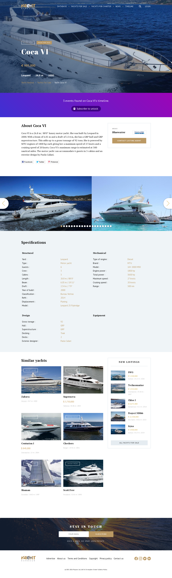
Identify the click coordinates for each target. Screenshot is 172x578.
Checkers (68, 443)
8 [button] (79, 226)
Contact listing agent (129, 141)
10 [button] (85, 226)
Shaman (25, 490)
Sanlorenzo (132, 407)
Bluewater (118, 132)
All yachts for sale (129, 443)
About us (61, 558)
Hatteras (66, 406)
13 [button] (92, 226)
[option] (46, 203)
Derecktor (24, 495)
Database (62, 6)
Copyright (93, 558)
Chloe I (132, 400)
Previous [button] (4, 203)
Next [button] (167, 203)
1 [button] (61, 226)
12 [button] (90, 226)
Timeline (129, 6)
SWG (130, 372)
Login (148, 6)
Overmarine (25, 453)
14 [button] (95, 226)
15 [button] (98, 226)
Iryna (131, 426)
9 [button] (82, 226)
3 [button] (67, 226)
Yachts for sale (79, 6)
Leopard (26, 75)
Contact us (118, 558)
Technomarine (136, 385)
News (118, 6)
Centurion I (27, 443)
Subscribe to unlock (87, 108)
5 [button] (72, 226)
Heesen (24, 401)
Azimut (130, 379)
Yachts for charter (101, 6)
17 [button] (103, 226)
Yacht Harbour (28, 7)
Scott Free (68, 490)
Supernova (69, 396)
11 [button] (87, 226)
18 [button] (105, 226)
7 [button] (77, 226)
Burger (65, 448)
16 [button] (100, 226)
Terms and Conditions (77, 558)
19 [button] (108, 226)
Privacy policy (106, 558)
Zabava (25, 396)
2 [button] (64, 226)
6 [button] (74, 226)
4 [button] (69, 226)
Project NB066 (135, 413)
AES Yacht (131, 420)
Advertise (50, 558)
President (66, 495)
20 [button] (111, 226)
